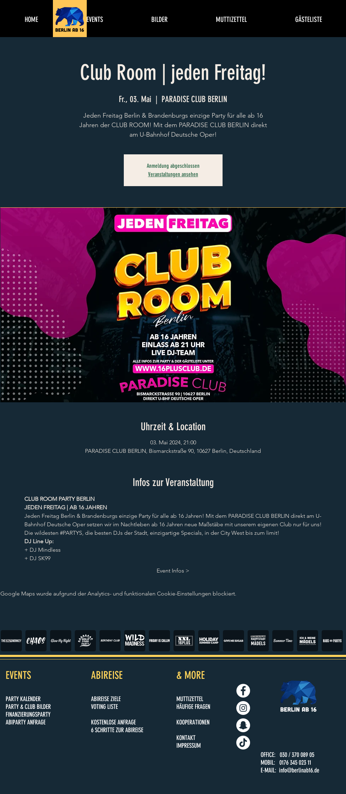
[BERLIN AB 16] (243, 691)
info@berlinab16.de (299, 770)
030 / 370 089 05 (297, 755)
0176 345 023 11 (295, 762)
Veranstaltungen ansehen (173, 174)
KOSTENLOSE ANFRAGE (113, 722)
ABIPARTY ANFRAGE (25, 722)
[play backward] (9, 640)
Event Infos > (173, 570)
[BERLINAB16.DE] (243, 708)
